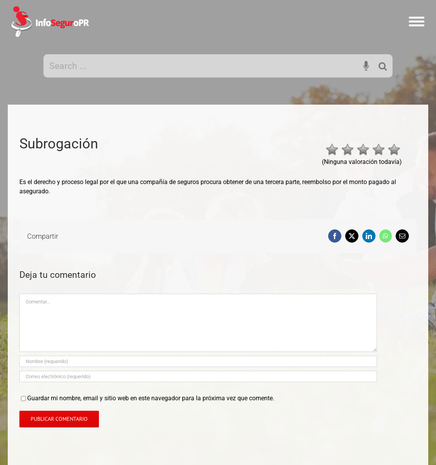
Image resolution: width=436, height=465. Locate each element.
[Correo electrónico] (198, 376)
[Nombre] (198, 361)
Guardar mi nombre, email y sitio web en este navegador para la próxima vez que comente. (150, 398)
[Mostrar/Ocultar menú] (416, 21)
